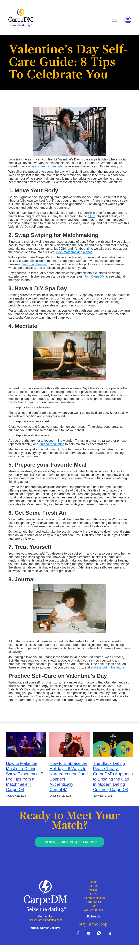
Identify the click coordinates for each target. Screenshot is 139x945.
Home (93, 881)
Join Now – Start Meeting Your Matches (69, 842)
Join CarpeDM (94, 276)
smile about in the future (107, 667)
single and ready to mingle (44, 166)
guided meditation (51, 444)
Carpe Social (94, 901)
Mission (93, 889)
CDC (91, 216)
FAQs (93, 893)
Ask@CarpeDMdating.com (45, 920)
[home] (20, 18)
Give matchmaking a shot (74, 252)
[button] (114, 20)
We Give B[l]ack (94, 909)
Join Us (93, 885)
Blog (93, 905)
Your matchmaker (34, 264)
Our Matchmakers (93, 897)
